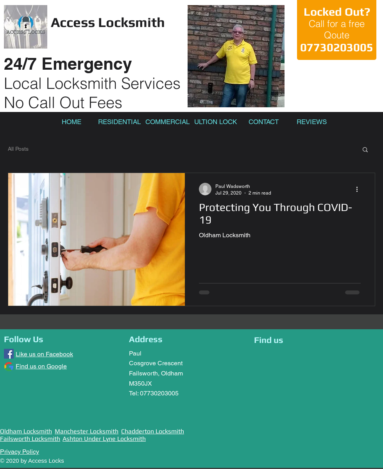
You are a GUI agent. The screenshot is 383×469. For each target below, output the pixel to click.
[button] (365, 150)
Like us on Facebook (44, 354)
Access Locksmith (108, 22)
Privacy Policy (19, 451)
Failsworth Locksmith (30, 438)
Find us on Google (41, 366)
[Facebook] (9, 354)
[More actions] (359, 189)
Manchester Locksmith (86, 431)
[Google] (9, 367)
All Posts (18, 149)
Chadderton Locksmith (152, 431)
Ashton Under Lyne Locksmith (104, 438)
